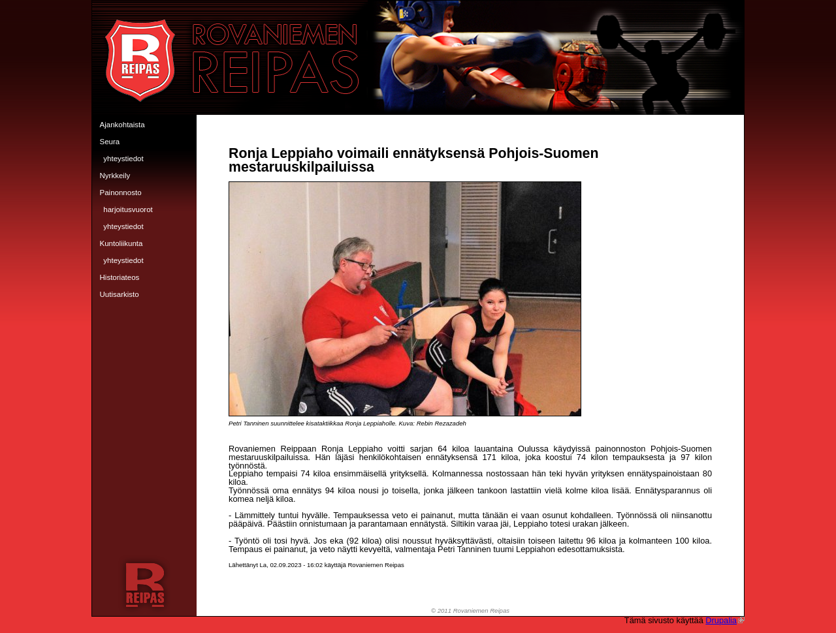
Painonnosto (121, 192)
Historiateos (120, 277)
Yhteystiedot (123, 158)
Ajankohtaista (122, 125)
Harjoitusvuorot (128, 209)
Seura (110, 142)
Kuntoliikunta (121, 243)
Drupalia (725, 620)
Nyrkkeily (115, 175)
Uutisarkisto (119, 294)
